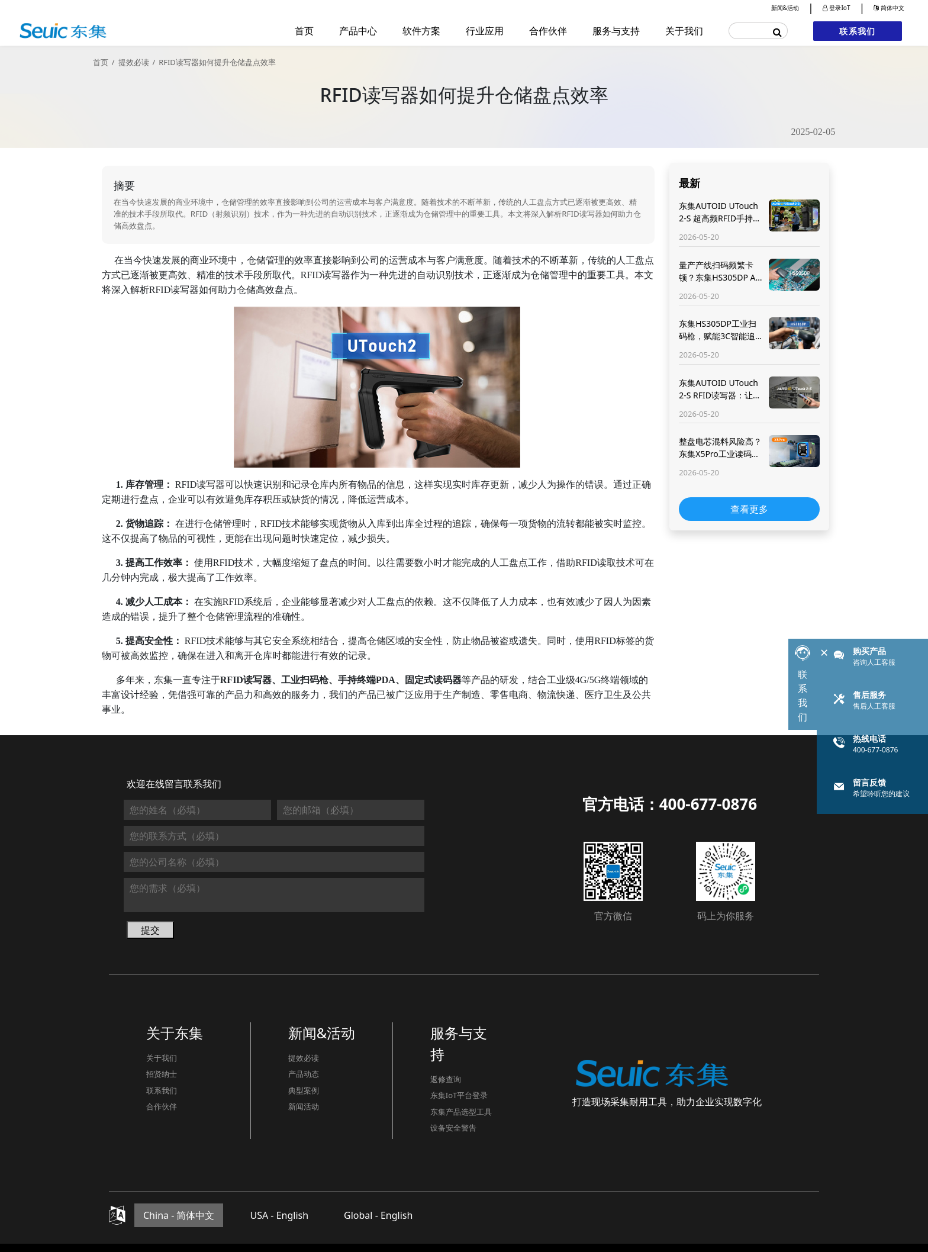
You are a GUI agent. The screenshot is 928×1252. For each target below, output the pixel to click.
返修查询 (445, 1079)
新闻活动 (303, 1106)
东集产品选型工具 (461, 1111)
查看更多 (749, 509)
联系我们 (857, 31)
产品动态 (303, 1073)
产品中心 (358, 30)
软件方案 (421, 30)
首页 (304, 30)
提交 (150, 929)
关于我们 (684, 30)
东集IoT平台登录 (459, 1095)
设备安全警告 (453, 1127)
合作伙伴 (548, 30)
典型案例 (303, 1090)
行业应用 (485, 30)
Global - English (378, 1215)
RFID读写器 (325, 275)
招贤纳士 (161, 1073)
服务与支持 (616, 30)
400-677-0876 (708, 804)
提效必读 (133, 62)
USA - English (279, 1215)
